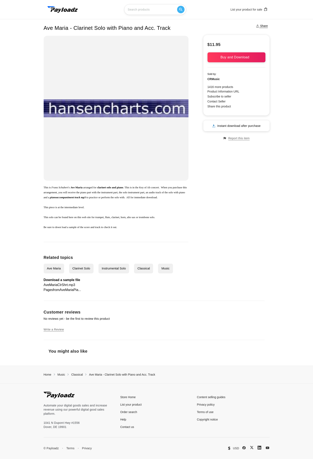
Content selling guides (211, 397)
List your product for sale (249, 9)
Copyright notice (207, 419)
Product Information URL (223, 91)
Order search (128, 412)
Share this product (219, 106)
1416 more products (220, 87)
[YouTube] (267, 448)
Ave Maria (54, 268)
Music (165, 268)
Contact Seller (216, 101)
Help (123, 419)
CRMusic (213, 79)
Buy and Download (236, 57)
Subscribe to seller (219, 96)
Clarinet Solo (81, 268)
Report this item (236, 138)
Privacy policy (206, 404)
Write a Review (54, 329)
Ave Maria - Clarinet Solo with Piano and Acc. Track (122, 374)
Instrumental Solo (114, 268)
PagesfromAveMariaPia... (62, 290)
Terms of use (205, 412)
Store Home (128, 397)
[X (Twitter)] (251, 447)
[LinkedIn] (259, 447)
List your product (131, 404)
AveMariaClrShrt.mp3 (59, 285)
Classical (143, 268)
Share (262, 26)
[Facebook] (244, 448)
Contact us (127, 427)
